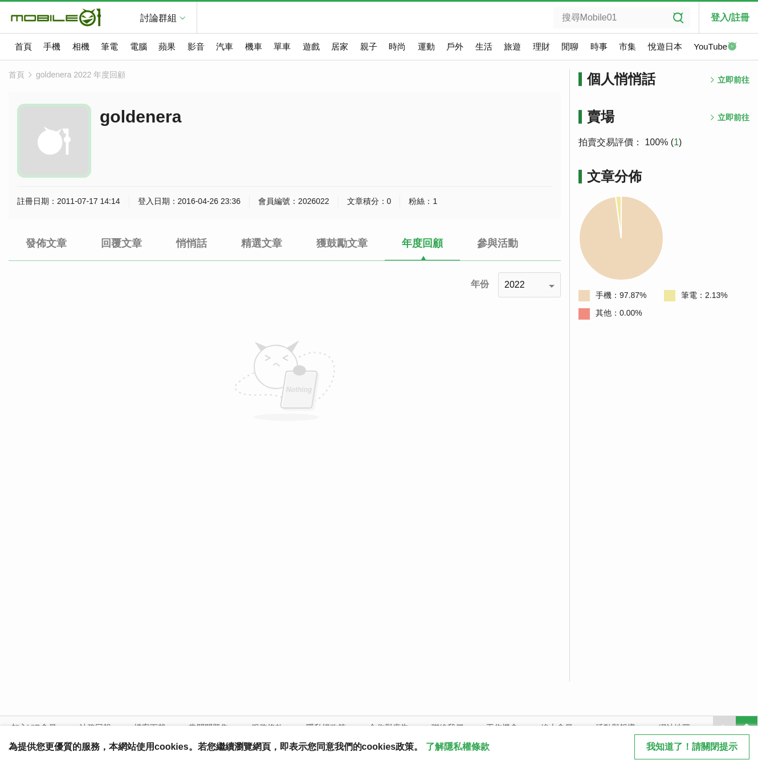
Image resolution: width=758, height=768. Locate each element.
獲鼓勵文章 (342, 243)
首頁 (23, 46)
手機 (51, 46)
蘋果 (167, 46)
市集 (627, 46)
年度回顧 (422, 243)
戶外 (454, 46)
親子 (368, 46)
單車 (282, 46)
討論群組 (158, 18)
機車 (253, 46)
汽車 (224, 46)
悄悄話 (191, 243)
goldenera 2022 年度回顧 (80, 74)
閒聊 (569, 46)
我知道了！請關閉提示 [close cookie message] (691, 746)
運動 (426, 46)
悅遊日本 (665, 46)
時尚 (397, 46)
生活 (483, 46)
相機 (80, 46)
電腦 (138, 46)
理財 (541, 46)
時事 (599, 46)
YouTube (715, 47)
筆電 (109, 46)
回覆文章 (121, 243)
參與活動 (497, 243)
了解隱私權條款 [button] (458, 746)
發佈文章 (46, 243)
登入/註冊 (730, 17)
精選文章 (261, 243)
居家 (339, 46)
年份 (480, 284)
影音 (196, 46)
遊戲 (311, 46)
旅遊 (512, 46)
